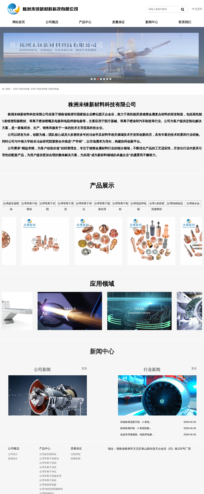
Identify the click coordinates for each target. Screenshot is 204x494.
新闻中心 (151, 22)
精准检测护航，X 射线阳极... (135, 428)
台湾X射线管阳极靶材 (156, 206)
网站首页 (18, 22)
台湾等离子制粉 (120, 206)
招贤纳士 (13, 458)
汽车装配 (140, 308)
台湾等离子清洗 (65, 206)
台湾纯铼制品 (175, 203)
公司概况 (52, 22)
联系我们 (185, 22)
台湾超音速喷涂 (11, 206)
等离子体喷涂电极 (21, 89)
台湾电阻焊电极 (138, 206)
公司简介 (13, 454)
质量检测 (75, 458)
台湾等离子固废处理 (102, 206)
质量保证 (118, 22)
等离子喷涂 (70, 308)
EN (200, 8)
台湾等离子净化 (84, 206)
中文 (195, 8)
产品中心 (85, 22)
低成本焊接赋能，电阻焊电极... (137, 434)
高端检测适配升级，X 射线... (135, 422)
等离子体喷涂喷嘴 (39, 89)
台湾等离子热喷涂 (29, 206)
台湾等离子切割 (47, 206)
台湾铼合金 (192, 203)
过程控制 (75, 454)
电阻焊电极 (53, 89)
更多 (84, 368)
